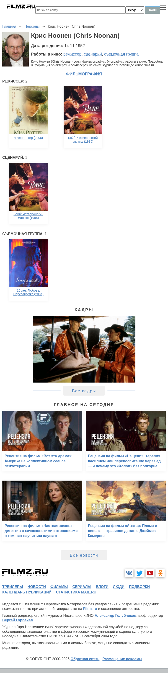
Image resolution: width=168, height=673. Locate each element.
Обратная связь (85, 659)
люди (118, 587)
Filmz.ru (90, 609)
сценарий (93, 54)
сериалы (81, 587)
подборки (139, 587)
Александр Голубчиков (115, 615)
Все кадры (84, 391)
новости (37, 587)
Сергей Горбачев (17, 620)
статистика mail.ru (76, 592)
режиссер (72, 54)
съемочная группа (121, 54)
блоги (102, 587)
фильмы (59, 587)
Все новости (84, 555)
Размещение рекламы (122, 659)
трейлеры (12, 587)
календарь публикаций (27, 592)
